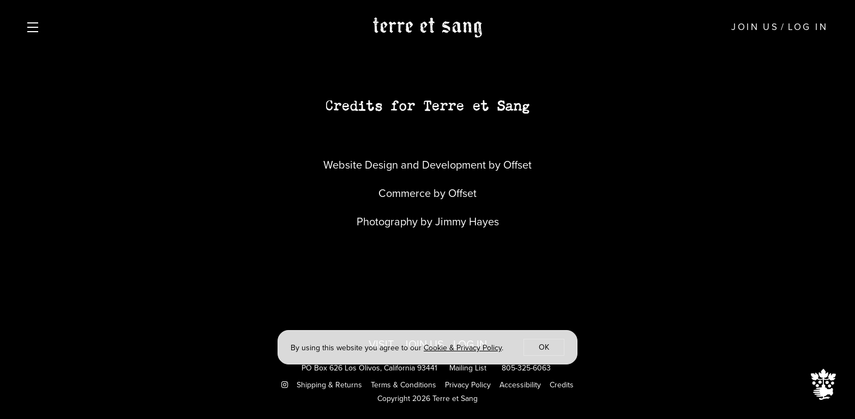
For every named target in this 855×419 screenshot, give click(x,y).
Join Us (755, 27)
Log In (808, 27)
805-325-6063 (526, 368)
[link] (463, 348)
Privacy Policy (468, 385)
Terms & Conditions (403, 385)
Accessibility (520, 385)
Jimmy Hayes (467, 221)
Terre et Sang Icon (823, 384)
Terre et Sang (427, 27)
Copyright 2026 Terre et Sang (427, 398)
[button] (35, 27)
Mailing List (467, 368)
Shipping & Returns (329, 385)
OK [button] (544, 347)
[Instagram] (284, 385)
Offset (517, 165)
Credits (562, 385)
